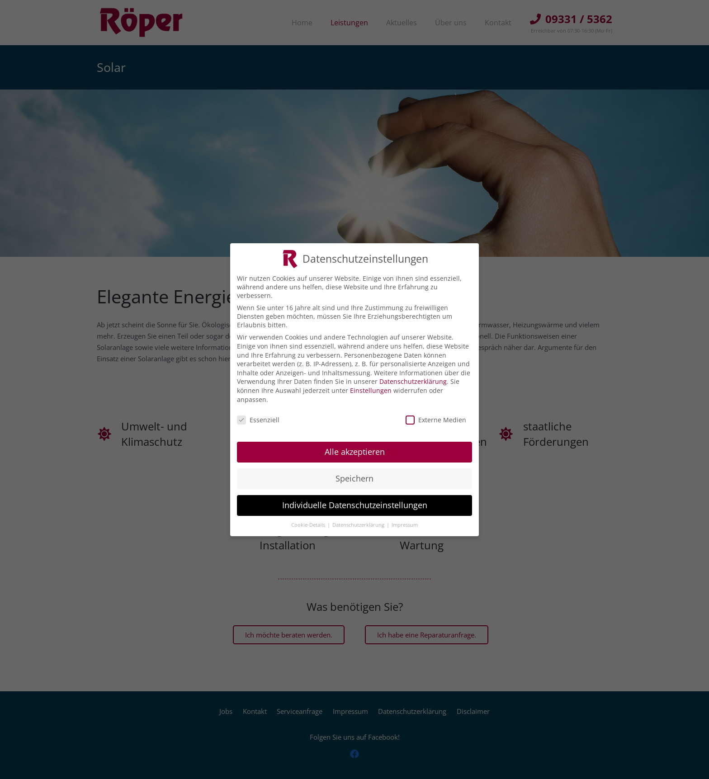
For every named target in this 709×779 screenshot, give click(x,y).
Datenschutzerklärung (413, 381)
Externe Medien (436, 419)
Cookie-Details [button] (308, 525)
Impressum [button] (405, 525)
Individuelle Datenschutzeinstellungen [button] (354, 505)
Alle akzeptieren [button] (355, 451)
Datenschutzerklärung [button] (359, 525)
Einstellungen (371, 390)
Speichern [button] (354, 478)
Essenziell (258, 419)
